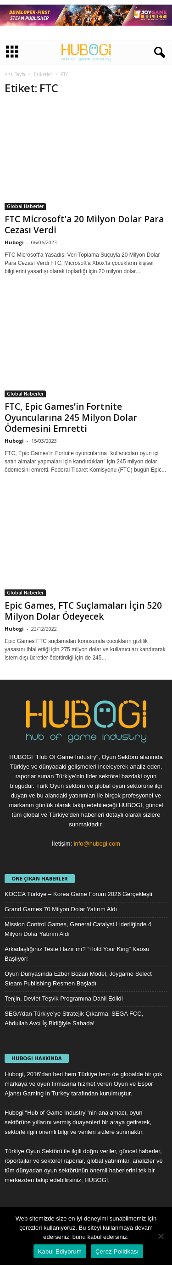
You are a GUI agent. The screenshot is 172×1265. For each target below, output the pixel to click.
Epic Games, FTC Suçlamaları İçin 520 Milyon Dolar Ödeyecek (83, 611)
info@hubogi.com (97, 843)
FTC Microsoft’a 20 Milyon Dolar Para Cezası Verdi (84, 224)
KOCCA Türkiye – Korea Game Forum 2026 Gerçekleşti (78, 894)
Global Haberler (25, 206)
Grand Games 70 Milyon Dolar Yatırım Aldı (61, 909)
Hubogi (14, 242)
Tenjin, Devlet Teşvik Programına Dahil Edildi (64, 998)
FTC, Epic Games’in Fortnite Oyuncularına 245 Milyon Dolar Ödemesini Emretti (71, 417)
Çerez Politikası (117, 1251)
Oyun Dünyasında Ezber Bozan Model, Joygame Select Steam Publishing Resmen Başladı (78, 978)
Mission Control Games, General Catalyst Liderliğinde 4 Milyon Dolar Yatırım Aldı (78, 929)
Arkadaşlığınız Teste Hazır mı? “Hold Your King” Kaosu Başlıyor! (77, 954)
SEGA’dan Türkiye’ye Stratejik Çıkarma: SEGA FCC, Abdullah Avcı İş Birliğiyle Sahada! (74, 1018)
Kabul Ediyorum (60, 1251)
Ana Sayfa (15, 74)
